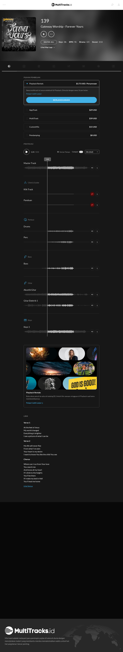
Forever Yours (74, 26)
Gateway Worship (52, 26)
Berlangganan (61, 100)
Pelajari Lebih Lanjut (33, 94)
